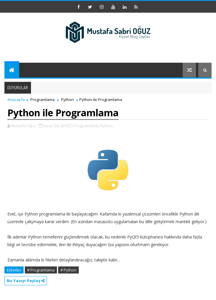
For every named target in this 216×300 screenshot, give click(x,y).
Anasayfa (16, 99)
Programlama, (86, 125)
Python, (106, 125)
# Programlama (41, 270)
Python (67, 99)
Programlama (42, 99)
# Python (68, 270)
